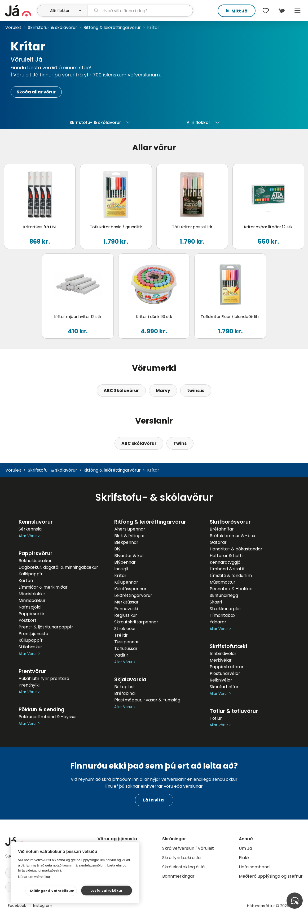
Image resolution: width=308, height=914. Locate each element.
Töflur (216, 718)
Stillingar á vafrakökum (52, 891)
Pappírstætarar (227, 667)
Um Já (245, 848)
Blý (117, 549)
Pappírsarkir (32, 614)
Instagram (42, 905)
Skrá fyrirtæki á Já (181, 858)
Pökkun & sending (41, 709)
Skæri (216, 602)
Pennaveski (126, 609)
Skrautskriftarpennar (136, 622)
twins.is (195, 390)
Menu (297, 10)
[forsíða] (20, 10)
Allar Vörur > (29, 535)
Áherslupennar (129, 529)
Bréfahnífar (222, 529)
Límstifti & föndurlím (231, 575)
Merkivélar (221, 660)
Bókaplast (124, 687)
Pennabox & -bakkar (231, 589)
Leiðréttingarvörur (133, 595)
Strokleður (125, 629)
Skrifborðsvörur (230, 521)
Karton (26, 580)
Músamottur (222, 582)
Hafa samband (254, 867)
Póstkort (28, 620)
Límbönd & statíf (227, 569)
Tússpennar (126, 642)
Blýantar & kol (128, 556)
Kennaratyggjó (225, 562)
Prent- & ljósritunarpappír (46, 627)
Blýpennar (125, 562)
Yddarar (218, 622)
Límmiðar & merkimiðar (43, 587)
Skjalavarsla (130, 679)
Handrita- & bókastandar (236, 549)
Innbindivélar (223, 653)
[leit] (140, 10)
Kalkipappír (31, 574)
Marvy (163, 390)
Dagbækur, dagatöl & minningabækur (58, 567)
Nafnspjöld (30, 607)
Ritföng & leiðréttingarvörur (112, 27)
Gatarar (218, 542)
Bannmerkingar (178, 876)
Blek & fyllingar (129, 536)
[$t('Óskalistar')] (265, 10)
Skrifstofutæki (228, 646)
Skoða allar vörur (36, 92)
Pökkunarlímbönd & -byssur (48, 717)
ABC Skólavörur (121, 390)
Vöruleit (13, 27)
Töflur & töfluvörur (234, 711)
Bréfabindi (124, 693)
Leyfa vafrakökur (106, 890)
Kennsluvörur (36, 521)
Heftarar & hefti (226, 556)
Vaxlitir (121, 655)
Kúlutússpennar (130, 589)
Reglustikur (125, 615)
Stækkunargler (225, 609)
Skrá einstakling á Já (183, 867)
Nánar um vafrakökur (34, 877)
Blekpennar (126, 542)
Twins (180, 443)
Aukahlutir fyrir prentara (44, 678)
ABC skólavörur (138, 443)
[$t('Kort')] (281, 10)
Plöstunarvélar (225, 673)
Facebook (17, 905)
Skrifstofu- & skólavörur (52, 27)
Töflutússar (126, 648)
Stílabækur (30, 647)
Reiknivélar (221, 680)
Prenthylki (29, 685)
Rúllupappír (31, 640)
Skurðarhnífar (224, 687)
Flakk (244, 858)
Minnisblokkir (32, 594)
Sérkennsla (30, 529)
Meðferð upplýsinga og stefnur (271, 876)
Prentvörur (32, 671)
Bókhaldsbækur (35, 561)
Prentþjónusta (33, 634)
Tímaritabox (222, 615)
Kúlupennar (126, 582)
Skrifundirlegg (224, 595)
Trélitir (121, 635)
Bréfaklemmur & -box (232, 536)
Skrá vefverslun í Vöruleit (188, 848)
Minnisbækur (32, 600)
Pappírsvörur (35, 553)
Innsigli (121, 569)
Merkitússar (126, 602)
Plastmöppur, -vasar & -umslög (147, 700)
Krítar (120, 575)
